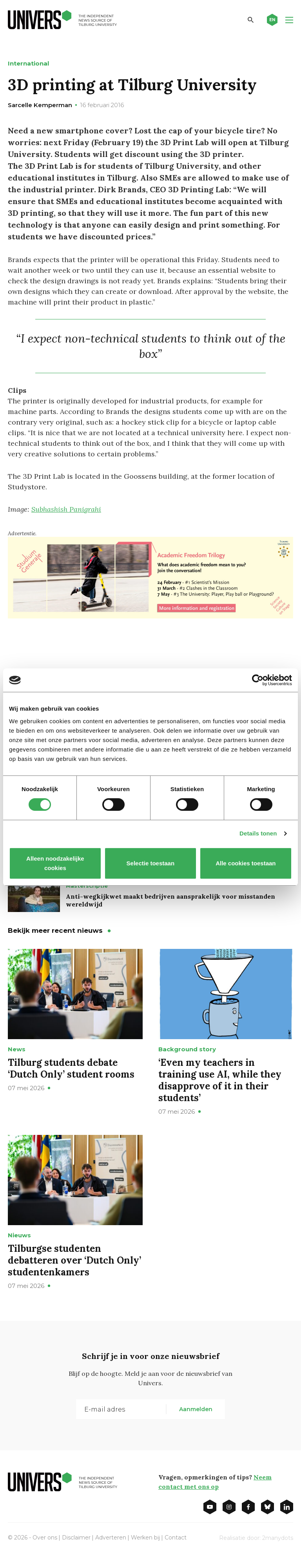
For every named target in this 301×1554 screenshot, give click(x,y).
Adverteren (110, 1537)
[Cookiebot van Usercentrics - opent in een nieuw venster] (257, 680)
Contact (176, 1537)
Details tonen (258, 833)
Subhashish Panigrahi (66, 509)
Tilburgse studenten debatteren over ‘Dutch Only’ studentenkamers (74, 1260)
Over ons (45, 1537)
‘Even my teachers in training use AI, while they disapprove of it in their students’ (219, 1080)
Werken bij (145, 1537)
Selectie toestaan (151, 863)
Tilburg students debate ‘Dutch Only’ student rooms (71, 1068)
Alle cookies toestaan (246, 863)
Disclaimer (76, 1537)
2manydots (277, 1537)
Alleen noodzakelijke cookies (55, 863)
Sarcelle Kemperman (40, 105)
